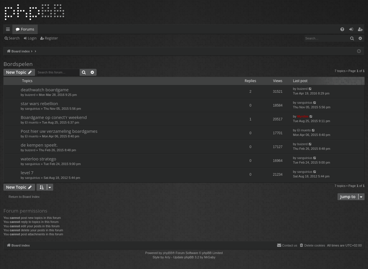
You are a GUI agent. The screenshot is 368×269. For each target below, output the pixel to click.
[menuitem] (342, 29)
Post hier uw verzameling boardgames (59, 131)
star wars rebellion (39, 103)
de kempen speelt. (39, 145)
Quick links (9, 30)
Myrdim (302, 116)
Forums (27, 29)
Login (32, 38)
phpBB (167, 253)
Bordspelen (18, 64)
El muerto (32, 122)
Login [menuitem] (352, 30)
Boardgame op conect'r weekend (54, 117)
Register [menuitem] (361, 30)
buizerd (30, 94)
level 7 (27, 172)
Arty (167, 257)
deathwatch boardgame (45, 89)
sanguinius (32, 108)
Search (14, 38)
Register (51, 38)
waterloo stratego (38, 159)
